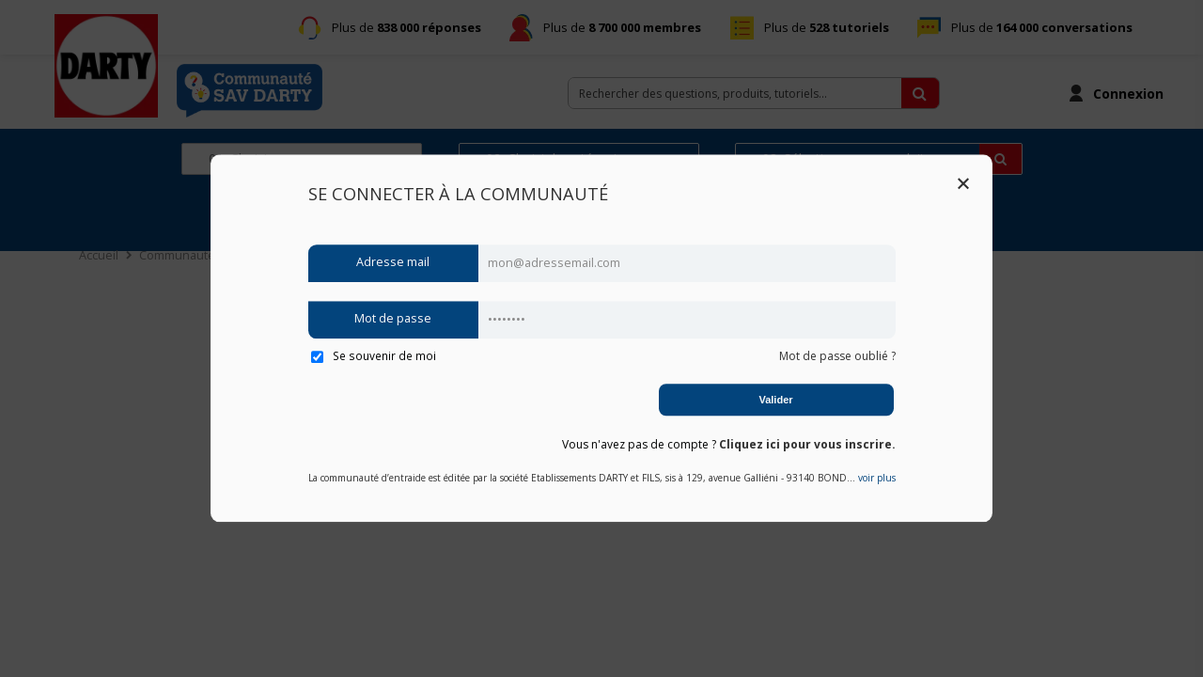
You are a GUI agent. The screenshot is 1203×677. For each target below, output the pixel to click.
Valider (775, 399)
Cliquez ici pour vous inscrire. (807, 444)
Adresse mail (393, 263)
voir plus (877, 478)
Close (963, 183)
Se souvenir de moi (373, 355)
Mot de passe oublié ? (837, 356)
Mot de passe (392, 319)
